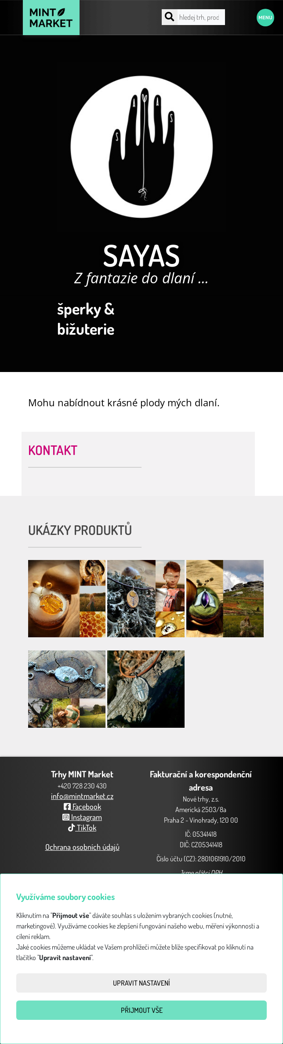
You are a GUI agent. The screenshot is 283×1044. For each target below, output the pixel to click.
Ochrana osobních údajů (82, 847)
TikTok (82, 827)
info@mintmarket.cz (82, 796)
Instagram (82, 817)
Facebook (82, 806)
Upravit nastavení (141, 983)
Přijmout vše (142, 1010)
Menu (265, 17)
